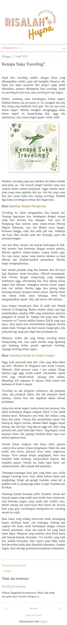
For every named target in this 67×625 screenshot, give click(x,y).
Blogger (43, 621)
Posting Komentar (14, 586)
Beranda (33, 608)
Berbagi (7, 571)
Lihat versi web (34, 615)
